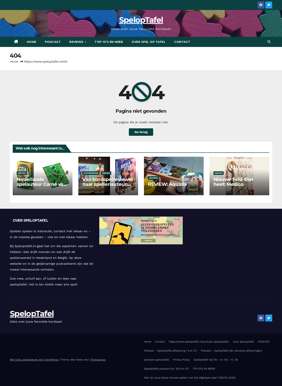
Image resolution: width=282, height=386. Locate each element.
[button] (269, 42)
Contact (160, 341)
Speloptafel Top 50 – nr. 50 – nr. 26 (216, 359)
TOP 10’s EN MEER (109, 42)
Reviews (153, 178)
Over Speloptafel (243, 341)
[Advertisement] (230, 244)
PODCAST (53, 42)
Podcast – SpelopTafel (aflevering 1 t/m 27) (170, 350)
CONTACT (182, 42)
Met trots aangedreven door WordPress (34, 359)
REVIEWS (76, 42)
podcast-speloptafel (156, 359)
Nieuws (22, 173)
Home (31, 42)
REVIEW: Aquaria (167, 184)
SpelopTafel (141, 20)
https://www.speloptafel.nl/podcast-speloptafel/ (199, 341)
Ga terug (140, 132)
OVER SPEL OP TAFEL (148, 42)
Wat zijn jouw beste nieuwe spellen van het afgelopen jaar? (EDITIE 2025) (190, 377)
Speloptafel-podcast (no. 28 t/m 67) (166, 368)
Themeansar (98, 359)
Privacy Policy (181, 359)
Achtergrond (90, 173)
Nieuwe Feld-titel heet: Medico (233, 181)
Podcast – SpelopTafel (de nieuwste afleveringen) (231, 350)
